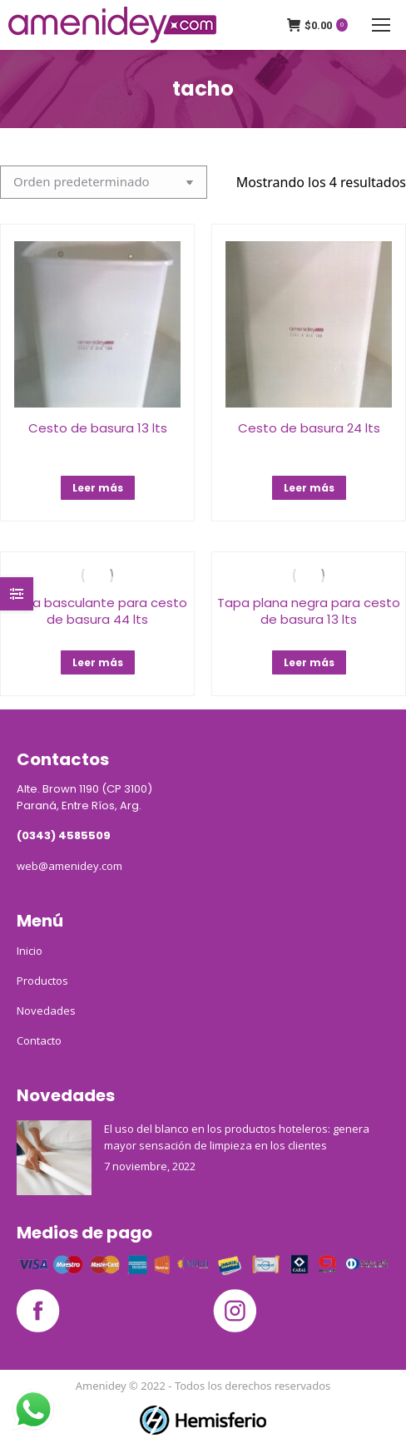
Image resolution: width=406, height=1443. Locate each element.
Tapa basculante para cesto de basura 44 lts (97, 611)
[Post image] (54, 1157)
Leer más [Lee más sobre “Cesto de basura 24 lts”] (309, 488)
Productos (42, 980)
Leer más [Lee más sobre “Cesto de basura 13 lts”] (97, 488)
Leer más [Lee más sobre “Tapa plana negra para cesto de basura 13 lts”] (309, 662)
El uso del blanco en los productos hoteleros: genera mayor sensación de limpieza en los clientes (236, 1137)
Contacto (39, 1040)
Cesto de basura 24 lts (309, 428)
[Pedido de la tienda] (103, 182)
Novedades (46, 1010)
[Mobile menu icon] (381, 25)
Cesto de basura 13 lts (97, 428)
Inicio (29, 950)
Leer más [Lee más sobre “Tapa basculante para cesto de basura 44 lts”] (97, 662)
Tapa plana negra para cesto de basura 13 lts (308, 611)
